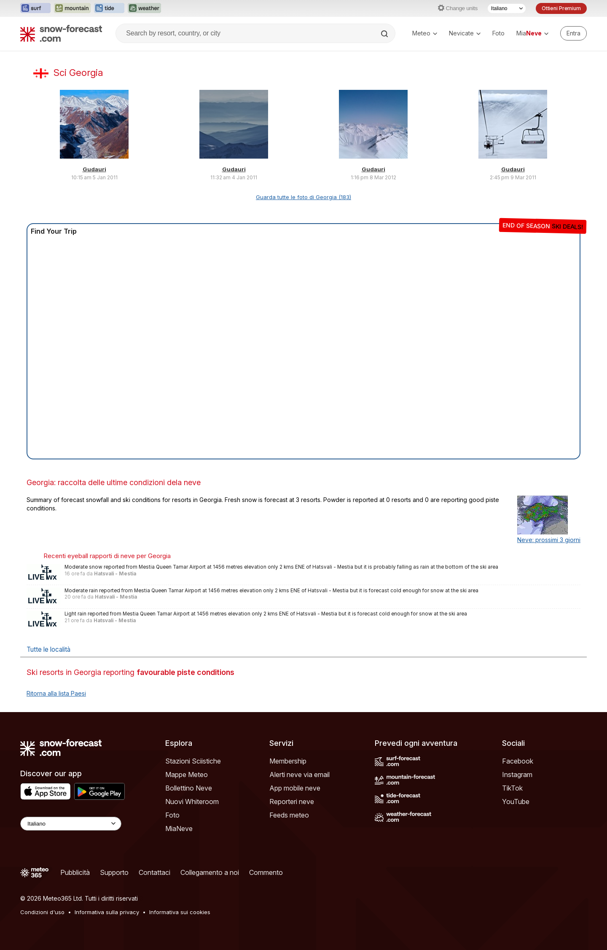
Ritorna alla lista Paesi (56, 693)
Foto (498, 33)
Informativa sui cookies (179, 912)
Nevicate (465, 33)
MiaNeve (179, 828)
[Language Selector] (70, 824)
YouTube (515, 801)
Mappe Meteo (186, 774)
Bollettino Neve (188, 788)
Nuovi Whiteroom (192, 801)
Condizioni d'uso (42, 912)
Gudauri (94, 169)
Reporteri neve (291, 801)
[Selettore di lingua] (507, 8)
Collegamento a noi (209, 872)
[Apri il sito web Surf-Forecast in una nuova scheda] (35, 8)
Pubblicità (75, 872)
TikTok (512, 788)
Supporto (114, 872)
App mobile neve (294, 788)
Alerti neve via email (299, 774)
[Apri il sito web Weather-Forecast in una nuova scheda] (144, 8)
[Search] (385, 33)
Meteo (424, 33)
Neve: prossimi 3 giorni (548, 539)
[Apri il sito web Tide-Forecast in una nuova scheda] (109, 8)
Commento (266, 872)
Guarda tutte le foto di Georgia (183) (303, 197)
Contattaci (154, 872)
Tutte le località (48, 649)
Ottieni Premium (561, 8)
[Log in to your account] (573, 33)
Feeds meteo (289, 815)
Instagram (517, 774)
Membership (287, 761)
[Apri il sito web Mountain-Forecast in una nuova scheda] (72, 8)
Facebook (517, 761)
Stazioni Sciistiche (193, 761)
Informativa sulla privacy (107, 912)
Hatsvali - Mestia (115, 574)
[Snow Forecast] (61, 33)
